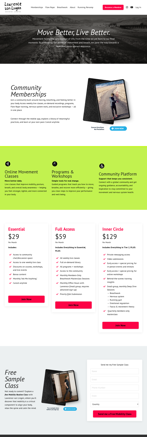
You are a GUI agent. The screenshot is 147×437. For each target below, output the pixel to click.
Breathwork (62, 7)
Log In (138, 7)
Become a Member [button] (113, 7)
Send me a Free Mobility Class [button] (114, 411)
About (73, 7)
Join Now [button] (26, 299)
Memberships (37, 7)
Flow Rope (50, 7)
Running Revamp (85, 7)
